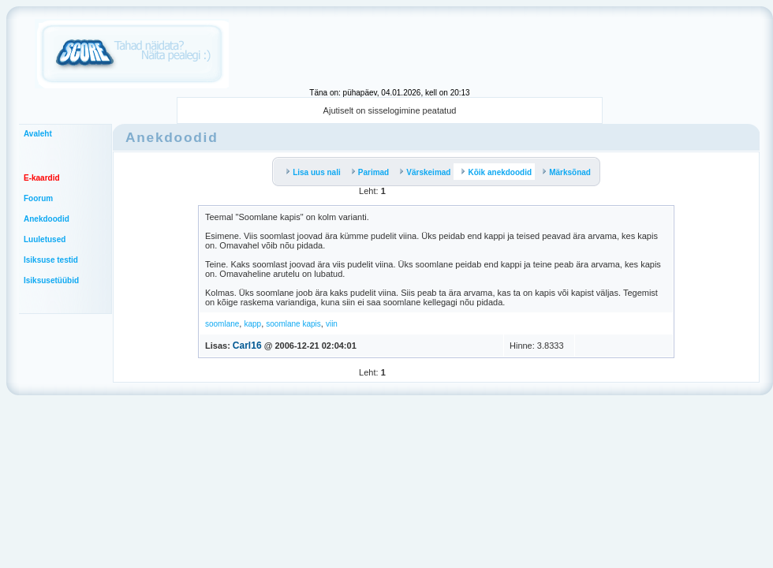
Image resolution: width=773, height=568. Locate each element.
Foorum (38, 198)
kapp (252, 324)
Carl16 (247, 345)
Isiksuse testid (51, 260)
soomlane (222, 324)
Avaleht (38, 133)
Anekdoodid (46, 219)
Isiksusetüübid (51, 280)
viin (332, 324)
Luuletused (44, 239)
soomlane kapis (293, 324)
